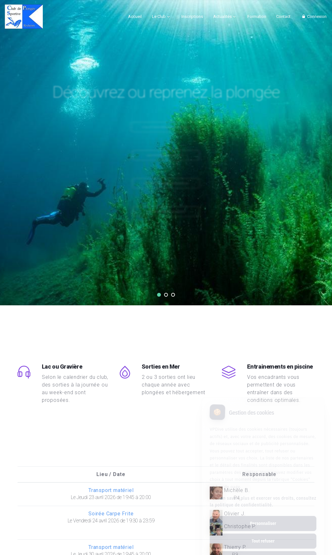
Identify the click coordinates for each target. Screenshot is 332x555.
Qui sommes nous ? (166, 150)
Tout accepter (263, 532)
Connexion (314, 16)
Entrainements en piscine (280, 366)
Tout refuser (263, 514)
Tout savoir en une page (165, 122)
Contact (283, 16)
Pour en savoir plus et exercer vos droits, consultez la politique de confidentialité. (263, 474)
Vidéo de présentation (166, 178)
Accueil (135, 16)
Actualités (222, 16)
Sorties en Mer (161, 366)
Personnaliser (263, 496)
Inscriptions (192, 16)
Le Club (159, 16)
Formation (256, 16)
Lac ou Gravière (62, 366)
